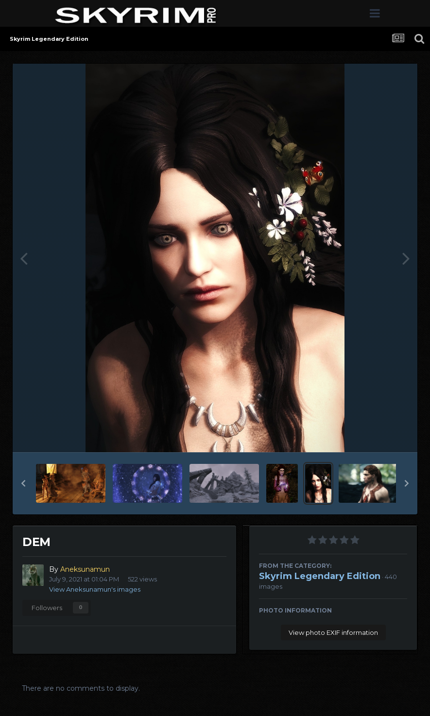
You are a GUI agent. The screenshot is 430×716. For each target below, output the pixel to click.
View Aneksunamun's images (94, 589)
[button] (23, 483)
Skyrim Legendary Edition (319, 576)
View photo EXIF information (333, 632)
